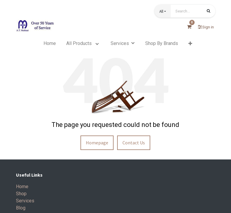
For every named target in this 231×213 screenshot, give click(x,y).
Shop (21, 193)
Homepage (97, 143)
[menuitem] (50, 43)
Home (22, 186)
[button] (163, 11)
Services (25, 201)
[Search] (208, 11)
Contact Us (133, 143)
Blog (20, 208)
